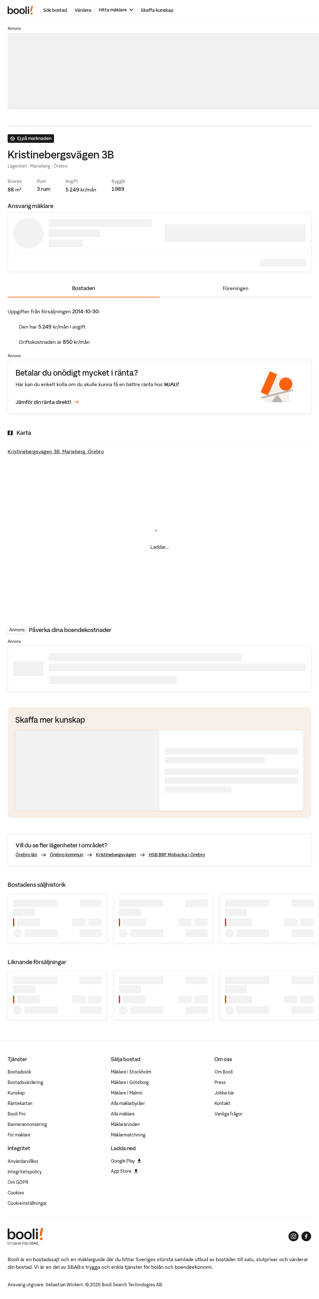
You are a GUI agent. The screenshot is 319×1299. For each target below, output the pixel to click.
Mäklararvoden (125, 1124)
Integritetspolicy (25, 1172)
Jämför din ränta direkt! (47, 402)
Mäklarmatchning (128, 1135)
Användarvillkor (23, 1161)
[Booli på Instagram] (293, 1236)
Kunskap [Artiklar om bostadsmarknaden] (16, 1093)
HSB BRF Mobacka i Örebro (177, 855)
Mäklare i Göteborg (130, 1082)
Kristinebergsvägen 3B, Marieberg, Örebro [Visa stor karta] (56, 451)
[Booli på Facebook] (306, 1236)
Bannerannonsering (27, 1124)
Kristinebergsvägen (116, 855)
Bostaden (83, 288)
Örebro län (26, 855)
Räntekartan (20, 1103)
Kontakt (222, 1103)
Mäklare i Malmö (126, 1093)
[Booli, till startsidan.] (20, 10)
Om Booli (223, 1072)
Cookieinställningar (27, 1203)
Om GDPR (18, 1182)
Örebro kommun (66, 855)
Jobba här (224, 1093)
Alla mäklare (123, 1114)
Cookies (16, 1193)
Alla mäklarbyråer (128, 1103)
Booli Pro (17, 1114)
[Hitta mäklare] (116, 10)
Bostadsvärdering (25, 1082)
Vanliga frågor (228, 1114)
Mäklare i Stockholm (131, 1072)
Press (220, 1082)
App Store (124, 1171)
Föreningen (235, 288)
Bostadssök (19, 1072)
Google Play (126, 1161)
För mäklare (19, 1135)
